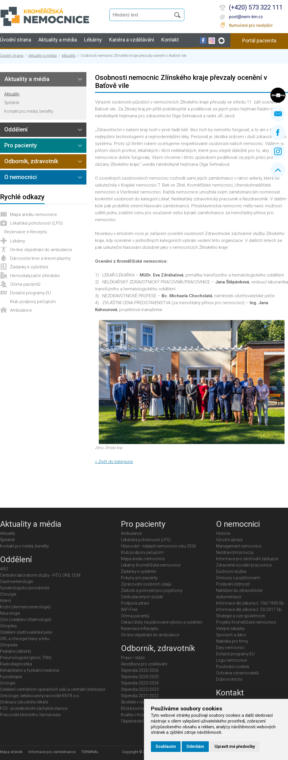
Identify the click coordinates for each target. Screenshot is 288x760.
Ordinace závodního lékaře (24, 702)
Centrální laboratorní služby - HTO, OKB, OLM (40, 575)
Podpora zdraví (135, 603)
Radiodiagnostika (16, 664)
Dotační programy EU (30, 293)
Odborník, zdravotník (31, 161)
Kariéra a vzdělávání (131, 40)
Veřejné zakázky (230, 628)
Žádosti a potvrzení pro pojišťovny (152, 590)
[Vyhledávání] (143, 15)
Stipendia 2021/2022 (140, 695)
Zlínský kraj (278, 95)
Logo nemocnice (231, 660)
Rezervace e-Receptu (25, 231)
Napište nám (278, 114)
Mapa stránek (11, 752)
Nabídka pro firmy (232, 641)
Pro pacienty (20, 145)
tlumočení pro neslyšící (250, 25)
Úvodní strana (15, 40)
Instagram (278, 151)
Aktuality (69, 55)
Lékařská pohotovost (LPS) (36, 223)
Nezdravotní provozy (235, 552)
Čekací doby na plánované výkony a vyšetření (161, 622)
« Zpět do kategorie (114, 461)
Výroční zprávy (229, 539)
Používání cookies (232, 666)
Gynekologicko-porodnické (24, 588)
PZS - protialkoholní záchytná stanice (33, 708)
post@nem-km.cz (246, 16)
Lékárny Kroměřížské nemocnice (150, 565)
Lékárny (93, 40)
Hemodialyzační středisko (35, 275)
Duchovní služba (231, 571)
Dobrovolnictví (229, 679)
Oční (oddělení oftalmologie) (25, 619)
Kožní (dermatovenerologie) (25, 607)
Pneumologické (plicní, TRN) (26, 657)
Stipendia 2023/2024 (140, 683)
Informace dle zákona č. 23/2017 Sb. (249, 609)
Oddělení (16, 129)
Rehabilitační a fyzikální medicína (29, 670)
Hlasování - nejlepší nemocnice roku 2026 (158, 546)
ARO (4, 569)
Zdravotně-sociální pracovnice (244, 565)
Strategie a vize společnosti (240, 616)
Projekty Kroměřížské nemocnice (246, 622)
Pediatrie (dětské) (15, 651)
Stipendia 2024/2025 (140, 676)
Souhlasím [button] (166, 746)
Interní (5, 600)
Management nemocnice (238, 546)
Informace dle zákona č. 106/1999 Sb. (250, 603)
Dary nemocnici (230, 647)
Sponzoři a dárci (231, 635)
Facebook (278, 132)
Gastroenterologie (16, 581)
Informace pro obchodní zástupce (247, 558)
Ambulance (21, 310)
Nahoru (278, 170)
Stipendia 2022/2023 (140, 689)
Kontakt (170, 40)
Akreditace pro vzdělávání (144, 664)
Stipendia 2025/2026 (140, 670)
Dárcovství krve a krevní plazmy (40, 258)
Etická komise (133, 708)
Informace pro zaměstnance (52, 752)
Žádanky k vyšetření (29, 267)
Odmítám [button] (195, 746)
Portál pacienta (259, 40)
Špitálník (11, 102)
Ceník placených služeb (142, 597)
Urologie (7, 683)
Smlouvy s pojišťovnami (238, 577)
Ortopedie (9, 645)
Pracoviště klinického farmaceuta (30, 714)
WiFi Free (129, 609)
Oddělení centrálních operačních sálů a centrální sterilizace (52, 689)
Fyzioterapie (11, 676)
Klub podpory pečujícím (33, 301)
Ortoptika (8, 626)
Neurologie (10, 613)
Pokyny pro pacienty (139, 577)
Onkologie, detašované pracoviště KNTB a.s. (40, 695)
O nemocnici (20, 177)
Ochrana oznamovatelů (237, 673)
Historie (223, 533)
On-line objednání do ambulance (41, 249)
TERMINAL (90, 752)
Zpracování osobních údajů (146, 584)
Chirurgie (8, 594)
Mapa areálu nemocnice (33, 214)
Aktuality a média (57, 40)
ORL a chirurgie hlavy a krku (25, 638)
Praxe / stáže (133, 657)
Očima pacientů (25, 284)
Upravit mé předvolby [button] (235, 746)
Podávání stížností (233, 584)
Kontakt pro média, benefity (28, 111)
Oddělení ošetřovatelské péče (26, 632)
